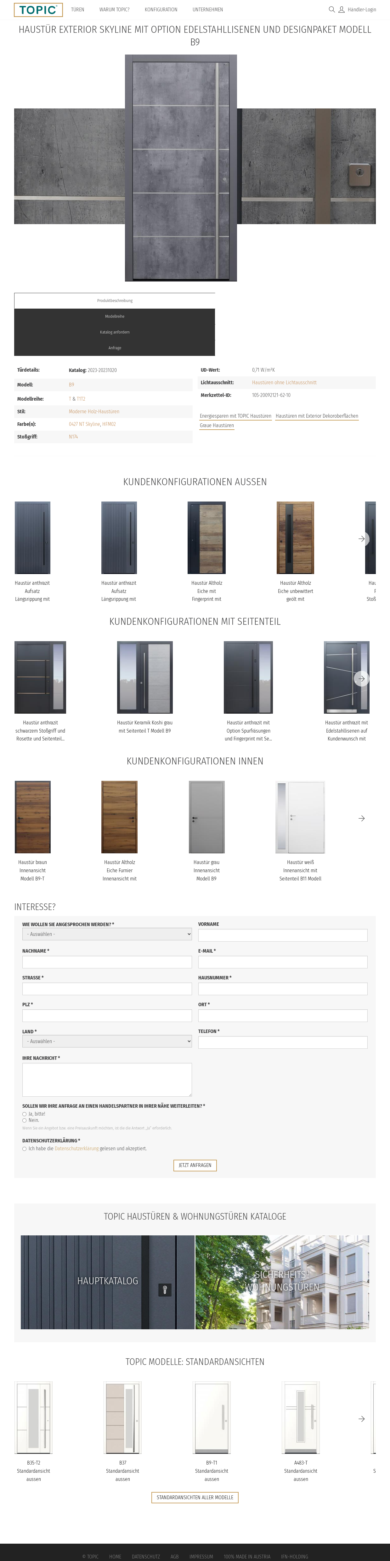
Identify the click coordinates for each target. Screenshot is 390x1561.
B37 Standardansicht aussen (122, 1424)
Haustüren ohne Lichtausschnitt (284, 335)
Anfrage (330, 300)
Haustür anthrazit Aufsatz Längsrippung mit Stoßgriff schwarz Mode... (32, 552)
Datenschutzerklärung (51, 1093)
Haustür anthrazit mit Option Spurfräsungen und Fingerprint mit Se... (248, 683)
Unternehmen (212, 10)
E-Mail (207, 904)
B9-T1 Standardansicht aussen (211, 1424)
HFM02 (109, 377)
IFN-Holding (294, 1509)
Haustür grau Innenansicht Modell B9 (207, 823)
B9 (71, 337)
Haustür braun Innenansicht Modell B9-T (32, 823)
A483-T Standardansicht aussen (300, 1424)
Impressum (201, 1509)
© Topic (90, 1509)
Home (115, 1509)
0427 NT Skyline (84, 377)
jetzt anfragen (195, 1118)
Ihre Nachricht (41, 1011)
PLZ (27, 957)
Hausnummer (215, 930)
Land (29, 984)
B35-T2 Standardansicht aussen (33, 1424)
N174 (73, 389)
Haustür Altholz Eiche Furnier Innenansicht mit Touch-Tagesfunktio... (120, 831)
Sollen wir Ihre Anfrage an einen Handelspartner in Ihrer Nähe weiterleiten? (113, 1059)
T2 (83, 351)
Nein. (30, 1073)
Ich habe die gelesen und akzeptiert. (84, 1101)
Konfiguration (165, 10)
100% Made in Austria (247, 1509)
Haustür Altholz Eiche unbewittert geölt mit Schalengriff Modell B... (295, 552)
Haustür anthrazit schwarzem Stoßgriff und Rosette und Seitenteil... (40, 683)
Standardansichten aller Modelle (195, 1450)
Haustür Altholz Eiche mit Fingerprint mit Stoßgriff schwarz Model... (206, 552)
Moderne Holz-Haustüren (94, 364)
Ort (204, 957)
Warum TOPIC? (119, 10)
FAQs (305, 384)
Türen (81, 10)
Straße (33, 930)
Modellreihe (149, 300)
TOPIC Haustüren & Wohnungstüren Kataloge (195, 1169)
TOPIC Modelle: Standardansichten (195, 1314)
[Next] (362, 492)
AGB (175, 1509)
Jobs (284, 384)
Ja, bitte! (33, 1067)
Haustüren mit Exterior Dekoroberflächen (317, 369)
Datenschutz (146, 1509)
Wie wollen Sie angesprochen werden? (68, 877)
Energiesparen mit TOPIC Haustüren (235, 369)
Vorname (208, 877)
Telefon (209, 984)
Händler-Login (362, 10)
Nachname (35, 904)
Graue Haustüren (217, 378)
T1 (79, 351)
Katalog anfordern (240, 300)
